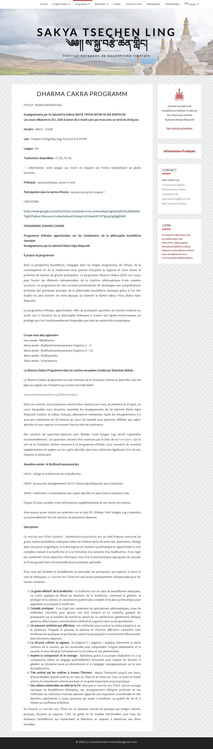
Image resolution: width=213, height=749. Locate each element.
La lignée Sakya (60, 4)
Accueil (43, 4)
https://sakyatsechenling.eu (174, 203)
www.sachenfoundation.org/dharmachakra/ (51, 394)
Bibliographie (153, 4)
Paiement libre (172, 4)
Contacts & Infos (134, 4)
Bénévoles (100, 4)
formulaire (125, 439)
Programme (81, 4)
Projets (117, 4)
